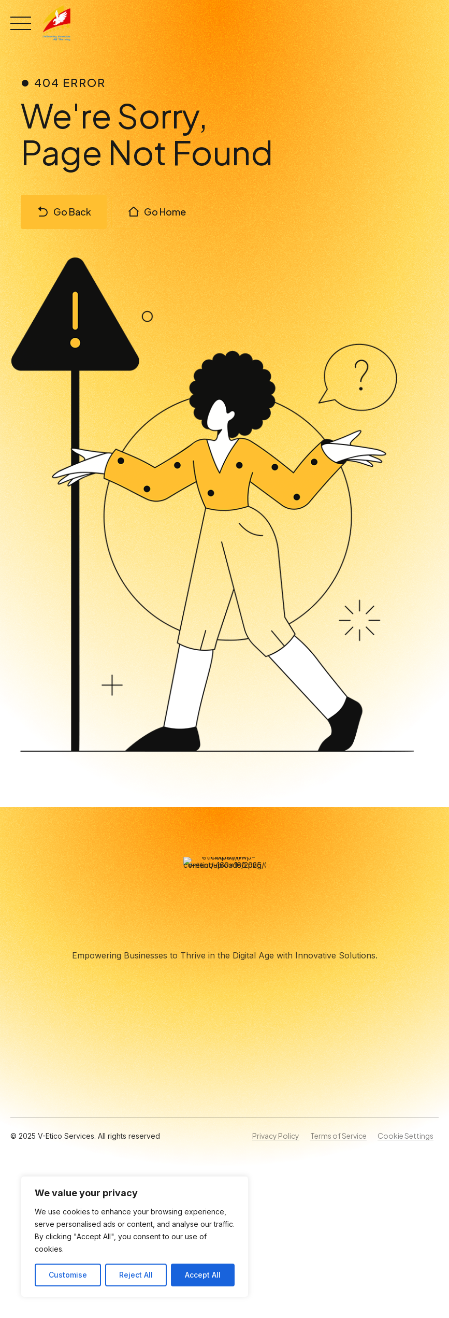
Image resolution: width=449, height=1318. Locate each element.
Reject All (136, 1274)
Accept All (203, 1274)
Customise (68, 1274)
